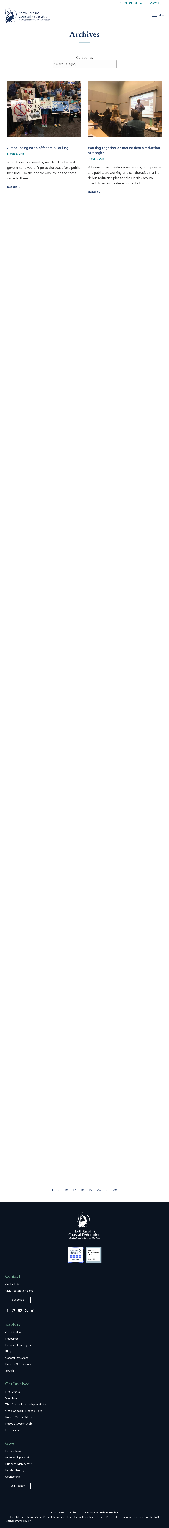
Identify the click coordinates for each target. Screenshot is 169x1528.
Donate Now (13, 1451)
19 (90, 1190)
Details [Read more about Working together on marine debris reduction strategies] (93, 192)
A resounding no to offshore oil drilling (37, 147)
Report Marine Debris (18, 1417)
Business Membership (19, 1464)
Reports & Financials (18, 1364)
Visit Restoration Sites (19, 1290)
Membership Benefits (18, 1457)
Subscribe (18, 1300)
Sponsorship (13, 1477)
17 (74, 1190)
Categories (84, 57)
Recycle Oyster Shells (19, 1423)
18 (82, 1190)
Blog (8, 1351)
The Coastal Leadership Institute (25, 1404)
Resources (12, 1339)
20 (99, 1190)
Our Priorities (13, 1332)
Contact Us (12, 1284)
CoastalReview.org (16, 1358)
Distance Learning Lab (19, 1345)
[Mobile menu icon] (158, 15)
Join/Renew (17, 1486)
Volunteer (11, 1398)
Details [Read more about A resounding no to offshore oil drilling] (12, 187)
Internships (12, 1430)
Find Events (12, 1392)
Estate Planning (15, 1470)
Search (9, 1370)
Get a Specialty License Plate (23, 1411)
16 (66, 1190)
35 (115, 1190)
